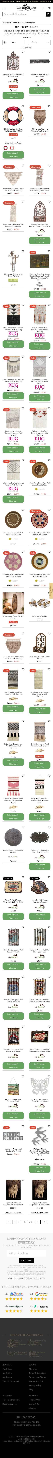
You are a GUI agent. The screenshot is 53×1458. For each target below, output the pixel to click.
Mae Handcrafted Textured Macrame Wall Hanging (13, 329)
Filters (13, 42)
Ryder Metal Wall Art (39, 616)
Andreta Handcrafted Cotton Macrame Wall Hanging (13, 189)
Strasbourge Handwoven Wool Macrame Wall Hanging (40, 694)
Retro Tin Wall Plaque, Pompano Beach (13, 1100)
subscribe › (26, 1260)
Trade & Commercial (11, 1400)
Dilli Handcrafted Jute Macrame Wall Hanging (39, 130)
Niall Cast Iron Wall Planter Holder (40, 657)
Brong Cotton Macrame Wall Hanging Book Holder (13, 225)
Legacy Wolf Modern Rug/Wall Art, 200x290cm (13, 1204)
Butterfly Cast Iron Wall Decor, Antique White (39, 1100)
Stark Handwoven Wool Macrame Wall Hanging (13, 693)
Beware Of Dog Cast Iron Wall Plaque (40, 75)
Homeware (7, 22)
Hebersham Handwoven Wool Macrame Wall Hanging (13, 746)
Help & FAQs (34, 1400)
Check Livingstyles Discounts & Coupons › (26, 1278)
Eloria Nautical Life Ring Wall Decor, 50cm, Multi (13, 130)
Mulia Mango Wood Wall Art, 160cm (13, 617)
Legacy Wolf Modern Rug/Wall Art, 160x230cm (40, 1204)
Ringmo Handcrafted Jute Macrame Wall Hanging (13, 657)
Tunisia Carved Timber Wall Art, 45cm (13, 851)
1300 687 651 (29, 1417)
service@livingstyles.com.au (26, 1425)
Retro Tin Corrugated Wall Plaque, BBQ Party (13, 951)
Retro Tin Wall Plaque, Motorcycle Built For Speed (13, 901)
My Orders (7, 1373)
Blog (31, 1389)
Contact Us (34, 1404)
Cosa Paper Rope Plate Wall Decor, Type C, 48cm (39, 534)
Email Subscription (11, 1381)
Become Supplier (10, 1404)
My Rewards (8, 1377)
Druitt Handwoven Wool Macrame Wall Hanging (40, 745)
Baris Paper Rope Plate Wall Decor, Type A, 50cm (40, 575)
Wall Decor (17, 22)
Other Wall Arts (29, 22)
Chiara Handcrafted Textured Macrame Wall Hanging (13, 380)
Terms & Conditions (37, 1373)
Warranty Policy (36, 1381)
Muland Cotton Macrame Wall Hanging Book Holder (40, 189)
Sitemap (32, 1408)
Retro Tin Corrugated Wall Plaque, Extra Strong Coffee (40, 1050)
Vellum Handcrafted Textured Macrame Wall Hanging (39, 330)
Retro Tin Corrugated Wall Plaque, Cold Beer (39, 951)
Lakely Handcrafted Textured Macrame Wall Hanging (13, 484)
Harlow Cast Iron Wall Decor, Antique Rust (13, 75)
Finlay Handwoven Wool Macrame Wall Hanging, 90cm (40, 800)
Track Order (8, 1369)
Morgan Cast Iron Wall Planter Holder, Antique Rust (39, 225)
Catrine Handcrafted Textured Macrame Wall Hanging (39, 381)
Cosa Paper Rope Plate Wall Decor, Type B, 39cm (13, 575)
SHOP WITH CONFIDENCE (26, 1334)
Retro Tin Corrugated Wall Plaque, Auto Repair (13, 1050)
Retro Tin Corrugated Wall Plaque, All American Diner (40, 1001)
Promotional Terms (37, 1377)
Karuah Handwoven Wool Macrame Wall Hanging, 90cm (13, 800)
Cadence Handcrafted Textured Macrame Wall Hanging (13, 433)
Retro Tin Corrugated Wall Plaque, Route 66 (13, 1001)
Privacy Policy (35, 1385)
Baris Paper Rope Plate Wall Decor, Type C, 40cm (40, 484)
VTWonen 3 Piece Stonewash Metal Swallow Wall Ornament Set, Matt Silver (39, 1152)
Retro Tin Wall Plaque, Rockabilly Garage (40, 901)
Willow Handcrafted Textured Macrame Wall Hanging (39, 433)
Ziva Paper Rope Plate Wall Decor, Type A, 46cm (13, 534)
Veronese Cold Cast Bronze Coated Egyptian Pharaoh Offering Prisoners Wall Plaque (40, 277)
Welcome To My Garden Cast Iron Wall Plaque (40, 851)
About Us (33, 1369)
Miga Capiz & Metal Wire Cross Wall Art (13, 275)
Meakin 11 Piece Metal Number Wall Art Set (13, 1150)
